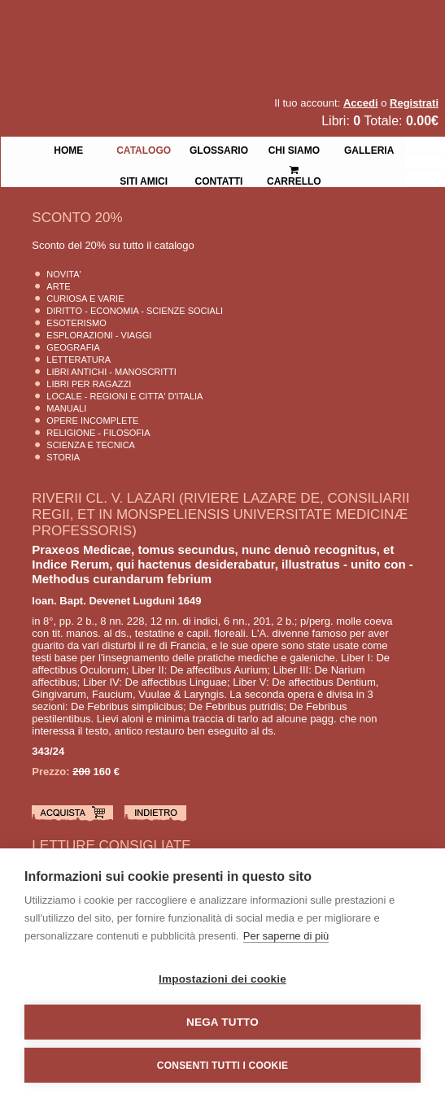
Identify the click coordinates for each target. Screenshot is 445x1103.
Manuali (66, 408)
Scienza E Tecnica (90, 445)
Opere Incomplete (92, 420)
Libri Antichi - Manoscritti (111, 372)
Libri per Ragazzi (88, 384)
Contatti (219, 180)
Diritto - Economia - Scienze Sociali (134, 311)
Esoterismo (76, 323)
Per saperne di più (286, 936)
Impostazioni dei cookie (222, 979)
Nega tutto (222, 1022)
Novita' (63, 274)
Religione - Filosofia (98, 433)
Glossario (219, 149)
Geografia (72, 347)
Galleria (369, 149)
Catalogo (143, 149)
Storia (63, 457)
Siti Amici (144, 180)
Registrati (414, 103)
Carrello (294, 168)
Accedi (360, 103)
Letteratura (78, 359)
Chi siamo (294, 149)
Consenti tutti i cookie (222, 1065)
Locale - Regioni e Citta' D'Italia (124, 396)
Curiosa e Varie (85, 298)
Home (68, 149)
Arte (58, 286)
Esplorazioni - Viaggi (98, 335)
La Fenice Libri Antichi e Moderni (142, 24)
